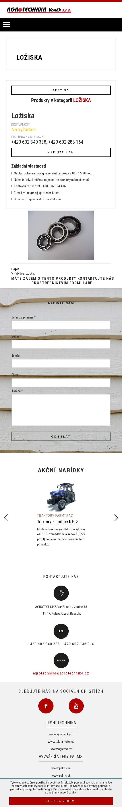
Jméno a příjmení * (24, 317)
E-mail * (17, 336)
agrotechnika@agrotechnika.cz (61, 673)
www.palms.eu (61, 768)
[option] (61, 515)
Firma (15, 375)
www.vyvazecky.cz (61, 734)
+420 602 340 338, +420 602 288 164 (47, 142)
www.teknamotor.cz (61, 742)
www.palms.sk (61, 776)
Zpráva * (17, 391)
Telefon (16, 356)
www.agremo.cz (61, 749)
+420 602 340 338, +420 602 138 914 (61, 644)
